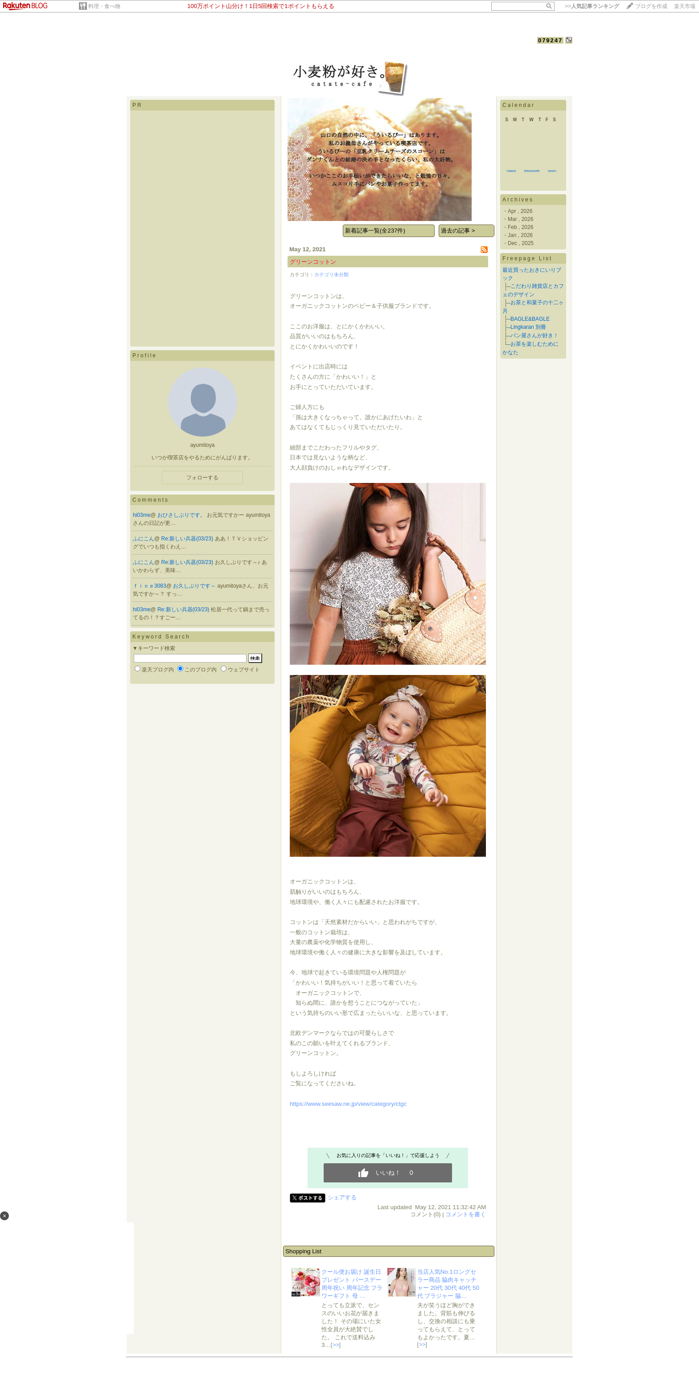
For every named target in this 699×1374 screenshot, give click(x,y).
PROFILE (186, 50)
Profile (144, 355)
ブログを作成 (651, 6)
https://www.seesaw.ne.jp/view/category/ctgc (348, 1103)
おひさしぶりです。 (182, 515)
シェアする (342, 1197)
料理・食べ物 (104, 6)
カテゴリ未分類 (331, 274)
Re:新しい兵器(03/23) (188, 539)
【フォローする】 (512, 49)
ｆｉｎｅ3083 (149, 586)
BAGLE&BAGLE (530, 319)
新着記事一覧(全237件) (375, 230)
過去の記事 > (458, 230)
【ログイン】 (555, 49)
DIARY (160, 50)
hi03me (141, 515)
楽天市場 (684, 6)
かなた (510, 352)
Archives (518, 199)
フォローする (202, 477)
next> (552, 171)
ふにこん (143, 539)
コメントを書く (465, 1214)
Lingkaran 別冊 (528, 327)
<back (511, 171)
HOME (137, 50)
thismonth (532, 171)
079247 (550, 40)
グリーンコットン (313, 261)
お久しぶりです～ (195, 586)
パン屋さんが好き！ (534, 335)
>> (592, 6)
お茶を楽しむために (534, 344)
